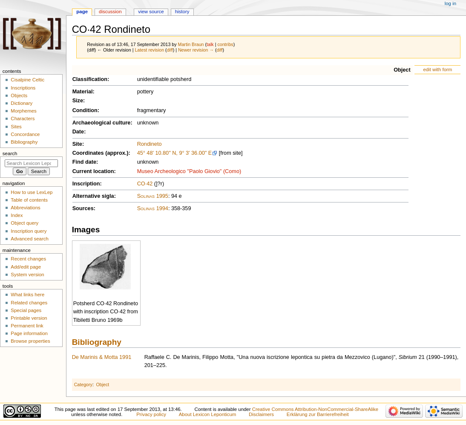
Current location (93, 171)
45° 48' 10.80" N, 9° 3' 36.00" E (174, 153)
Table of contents (29, 199)
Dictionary (21, 103)
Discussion (110, 11)
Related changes (29, 302)
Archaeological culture (101, 123)
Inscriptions (23, 87)
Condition (85, 110)
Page (82, 11)
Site (77, 144)
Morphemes (23, 110)
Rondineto (149, 144)
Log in (450, 3)
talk (210, 44)
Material (82, 92)
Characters (23, 118)
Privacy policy (151, 414)
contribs (225, 44)
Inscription (86, 184)
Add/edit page (26, 266)
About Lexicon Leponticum (207, 414)
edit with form (437, 69)
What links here (27, 294)
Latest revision (149, 49)
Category (83, 384)
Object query (24, 223)
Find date (84, 162)
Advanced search (30, 238)
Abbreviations (25, 207)
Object (402, 70)
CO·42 (145, 184)
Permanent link (27, 325)
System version (27, 274)
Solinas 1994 (152, 208)
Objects (19, 95)
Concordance (25, 134)
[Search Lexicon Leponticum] (31, 163)
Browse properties (30, 341)
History (182, 11)
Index (17, 215)
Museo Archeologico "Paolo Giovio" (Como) (189, 171)
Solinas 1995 (152, 196)
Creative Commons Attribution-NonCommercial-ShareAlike (315, 409)
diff (170, 49)
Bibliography (96, 342)
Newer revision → (196, 49)
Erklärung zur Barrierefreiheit (318, 414)
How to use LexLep (31, 192)
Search (10, 153)
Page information (29, 333)
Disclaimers (261, 414)
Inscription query (28, 231)
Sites (16, 126)
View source (151, 11)
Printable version (29, 318)
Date (78, 132)
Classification (90, 79)
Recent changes (28, 258)
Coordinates (88, 153)
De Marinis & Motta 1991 (102, 357)
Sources (83, 208)
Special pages (26, 310)
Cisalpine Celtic (27, 79)
